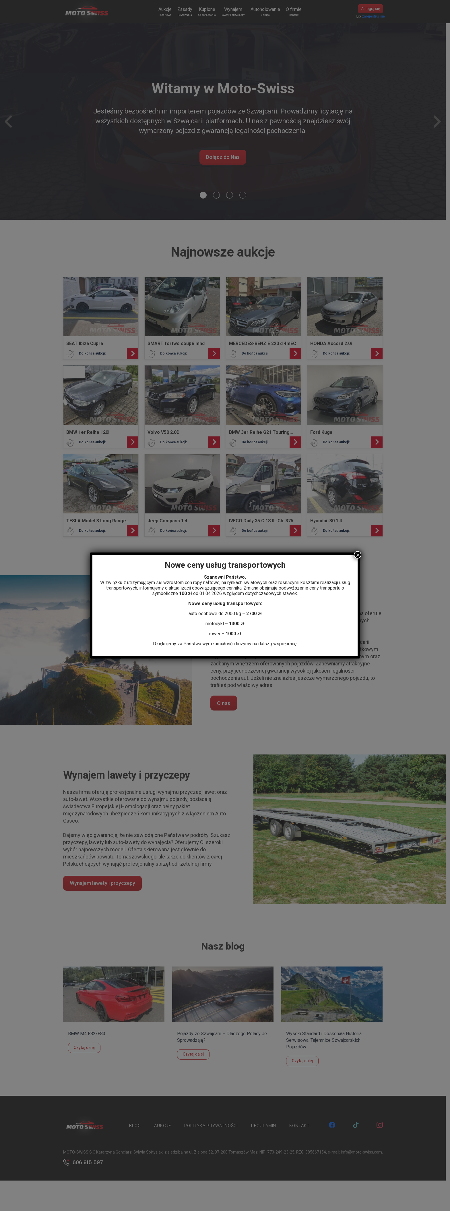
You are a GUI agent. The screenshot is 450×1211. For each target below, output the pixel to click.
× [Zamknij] (358, 555)
